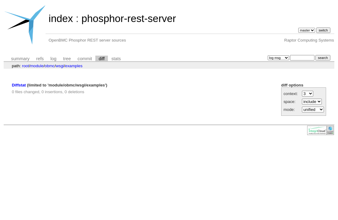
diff (102, 58)
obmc (50, 66)
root (25, 66)
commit (85, 58)
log (53, 58)
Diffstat (19, 85)
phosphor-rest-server (128, 18)
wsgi (60, 66)
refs (40, 58)
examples (74, 66)
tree (67, 58)
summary (20, 58)
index (61, 18)
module (37, 66)
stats (116, 58)
